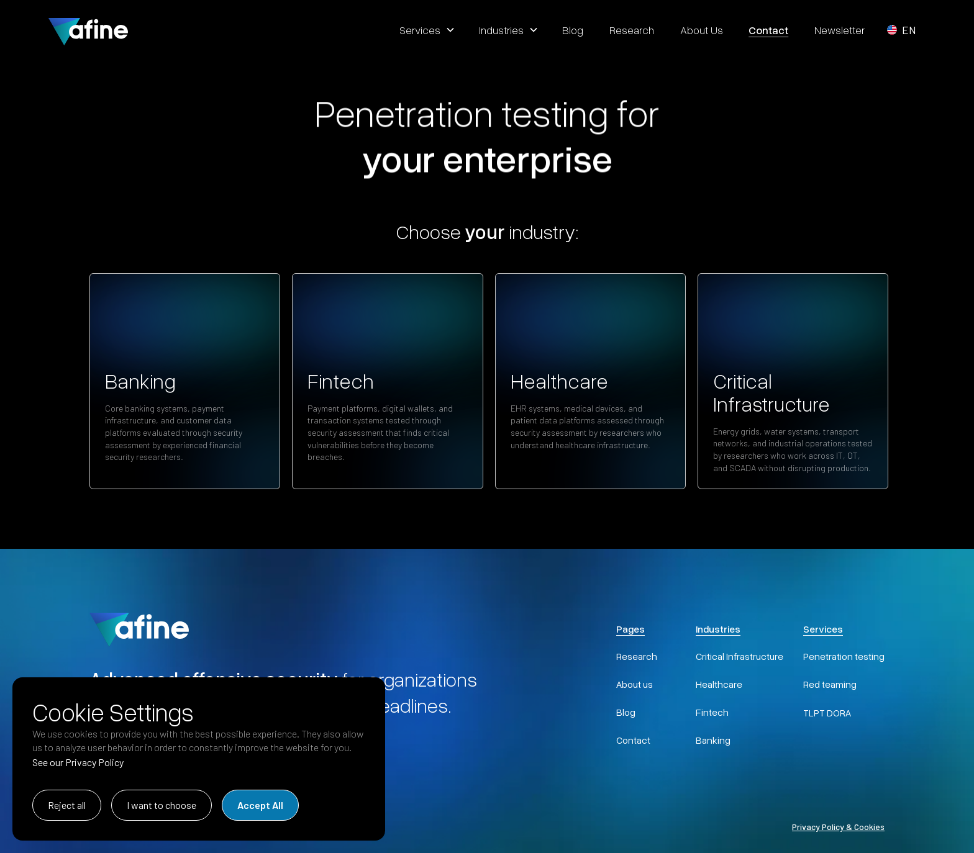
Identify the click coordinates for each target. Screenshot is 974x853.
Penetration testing (844, 656)
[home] (88, 29)
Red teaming (830, 684)
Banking (713, 740)
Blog (625, 712)
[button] (426, 30)
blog (572, 30)
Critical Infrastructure (739, 656)
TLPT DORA (827, 712)
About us (634, 684)
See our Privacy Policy (78, 762)
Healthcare (719, 684)
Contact (633, 740)
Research (636, 656)
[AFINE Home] (139, 627)
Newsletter (839, 30)
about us (701, 30)
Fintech (712, 712)
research (631, 30)
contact (768, 30)
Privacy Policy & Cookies (838, 826)
